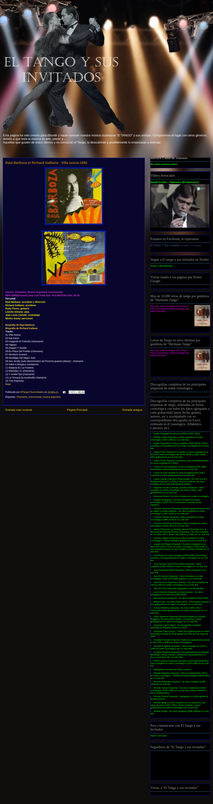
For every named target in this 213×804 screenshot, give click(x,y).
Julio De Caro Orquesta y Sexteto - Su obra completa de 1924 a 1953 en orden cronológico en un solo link (179, 583)
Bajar (8, 384)
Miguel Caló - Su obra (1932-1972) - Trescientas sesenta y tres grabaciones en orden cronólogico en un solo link (180, 603)
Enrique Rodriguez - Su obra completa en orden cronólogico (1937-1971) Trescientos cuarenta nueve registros (175, 502)
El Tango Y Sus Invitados (165, 245)
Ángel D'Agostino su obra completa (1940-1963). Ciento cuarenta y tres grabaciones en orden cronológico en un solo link (179, 446)
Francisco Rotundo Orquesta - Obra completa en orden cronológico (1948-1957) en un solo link (178, 524)
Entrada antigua (132, 409)
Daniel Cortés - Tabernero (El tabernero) (174, 182)
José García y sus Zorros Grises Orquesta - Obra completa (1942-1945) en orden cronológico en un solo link (178, 565)
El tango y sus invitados (191, 246)
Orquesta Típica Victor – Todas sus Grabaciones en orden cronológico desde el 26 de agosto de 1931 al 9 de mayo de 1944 (179, 634)
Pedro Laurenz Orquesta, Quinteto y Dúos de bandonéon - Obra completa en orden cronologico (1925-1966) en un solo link (180, 663)
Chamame (21, 397)
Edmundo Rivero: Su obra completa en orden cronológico (181, 496)
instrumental (35, 397)
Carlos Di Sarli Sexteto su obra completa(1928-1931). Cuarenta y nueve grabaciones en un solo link (177, 474)
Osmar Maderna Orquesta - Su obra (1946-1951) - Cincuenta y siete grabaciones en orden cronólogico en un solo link (178, 610)
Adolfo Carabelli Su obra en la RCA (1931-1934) (176, 433)
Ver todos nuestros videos (164, 164)
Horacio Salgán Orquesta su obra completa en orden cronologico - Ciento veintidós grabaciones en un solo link (178, 539)
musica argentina (52, 397)
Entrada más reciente (18, 409)
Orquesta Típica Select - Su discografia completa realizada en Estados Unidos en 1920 (175, 626)
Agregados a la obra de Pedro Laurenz (172, 669)
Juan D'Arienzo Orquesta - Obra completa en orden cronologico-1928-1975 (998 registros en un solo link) (176, 577)
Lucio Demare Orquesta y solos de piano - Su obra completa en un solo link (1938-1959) (176, 593)
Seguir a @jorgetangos (161, 266)
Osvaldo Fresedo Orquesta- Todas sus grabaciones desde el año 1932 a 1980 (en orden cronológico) (180, 641)
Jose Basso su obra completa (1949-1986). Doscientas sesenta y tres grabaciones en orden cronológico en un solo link (179, 558)
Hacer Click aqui (158, 735)
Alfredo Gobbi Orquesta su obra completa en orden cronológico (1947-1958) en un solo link (176, 438)
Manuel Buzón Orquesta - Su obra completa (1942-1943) (180, 598)
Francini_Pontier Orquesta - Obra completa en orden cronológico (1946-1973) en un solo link (177, 518)
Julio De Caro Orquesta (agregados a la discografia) (178, 588)
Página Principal (77, 409)
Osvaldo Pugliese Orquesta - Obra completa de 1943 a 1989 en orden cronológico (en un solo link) (178, 647)
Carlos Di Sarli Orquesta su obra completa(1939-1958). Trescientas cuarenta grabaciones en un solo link (178, 468)
